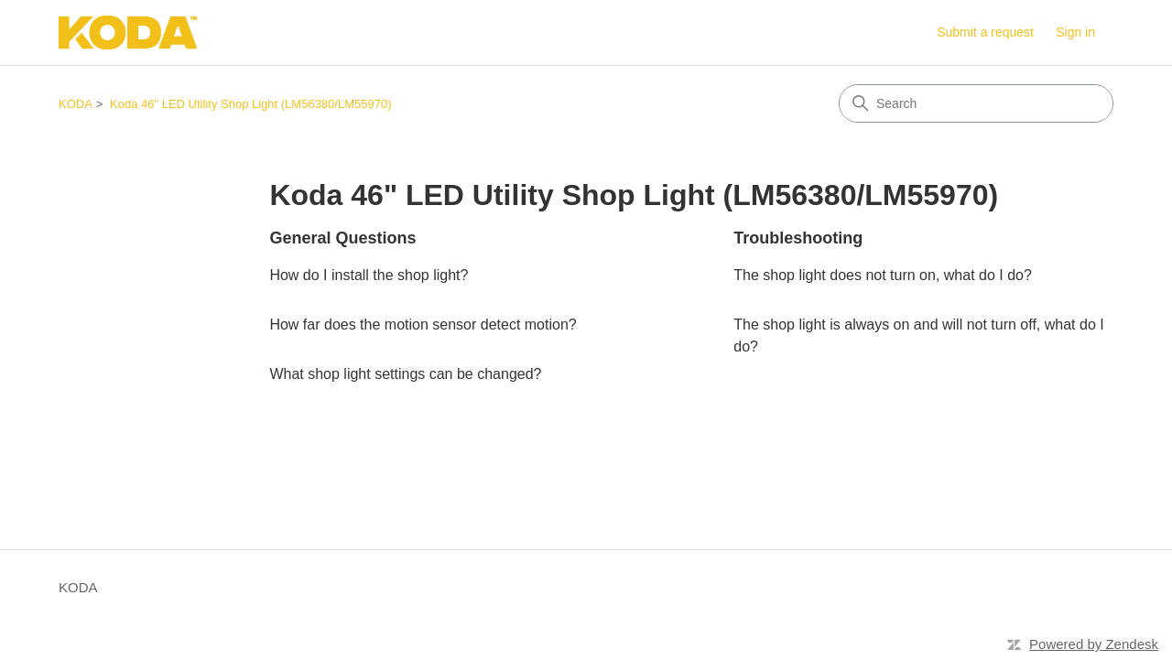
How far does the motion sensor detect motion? (422, 324)
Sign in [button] (1075, 32)
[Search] (976, 103)
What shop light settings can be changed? (405, 374)
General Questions (342, 238)
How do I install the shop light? (368, 275)
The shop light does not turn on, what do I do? (882, 275)
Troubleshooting (798, 238)
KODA (75, 104)
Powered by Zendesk (1093, 644)
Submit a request (985, 32)
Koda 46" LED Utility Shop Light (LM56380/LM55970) (250, 104)
